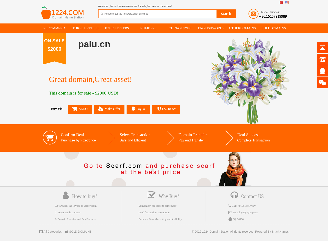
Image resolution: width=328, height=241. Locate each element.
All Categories (50, 231)
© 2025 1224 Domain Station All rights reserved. (223, 231)
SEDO (80, 109)
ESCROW (166, 109)
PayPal (138, 109)
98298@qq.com (249, 212)
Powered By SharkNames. (272, 231)
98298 (240, 219)
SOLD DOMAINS (78, 231)
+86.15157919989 (247, 205)
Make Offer (109, 108)
